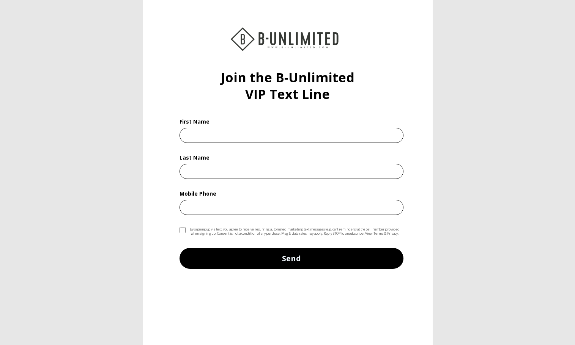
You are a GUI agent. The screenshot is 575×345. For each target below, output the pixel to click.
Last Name (195, 158)
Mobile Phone (198, 194)
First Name (195, 122)
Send (291, 258)
